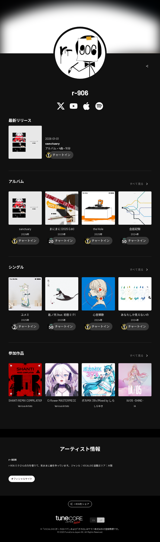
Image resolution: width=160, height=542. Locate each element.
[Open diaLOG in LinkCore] (135, 214)
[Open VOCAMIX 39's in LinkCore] (98, 386)
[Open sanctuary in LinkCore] (25, 142)
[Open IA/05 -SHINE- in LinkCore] (135, 386)
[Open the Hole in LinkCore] (98, 214)
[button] (147, 66)
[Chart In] (61, 155)
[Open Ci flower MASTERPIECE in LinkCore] (62, 386)
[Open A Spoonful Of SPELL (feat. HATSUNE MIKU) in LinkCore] (62, 300)
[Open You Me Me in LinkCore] (25, 300)
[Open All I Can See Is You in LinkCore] (135, 300)
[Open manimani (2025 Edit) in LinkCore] (62, 214)
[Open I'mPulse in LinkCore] (98, 300)
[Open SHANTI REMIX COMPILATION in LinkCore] (25, 386)
